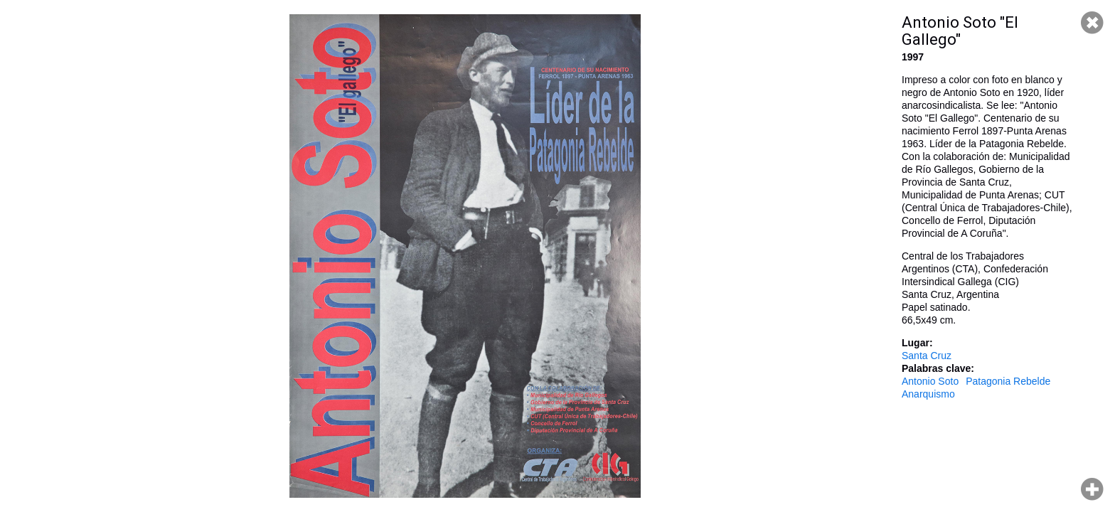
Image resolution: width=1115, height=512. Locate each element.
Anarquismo (928, 394)
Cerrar (1092, 22)
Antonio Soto (930, 381)
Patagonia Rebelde (1008, 381)
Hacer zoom (1092, 489)
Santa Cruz (926, 355)
